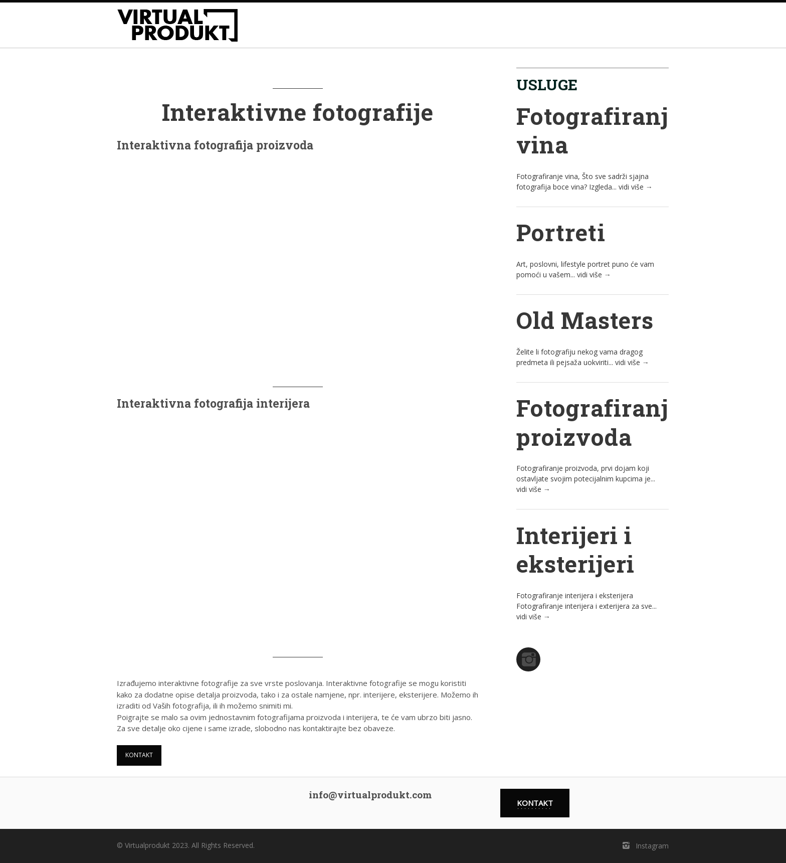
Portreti (561, 232)
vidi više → (636, 187)
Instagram (645, 845)
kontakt (139, 755)
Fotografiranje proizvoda (598, 422)
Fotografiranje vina (598, 130)
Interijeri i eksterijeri (575, 549)
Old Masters (585, 320)
